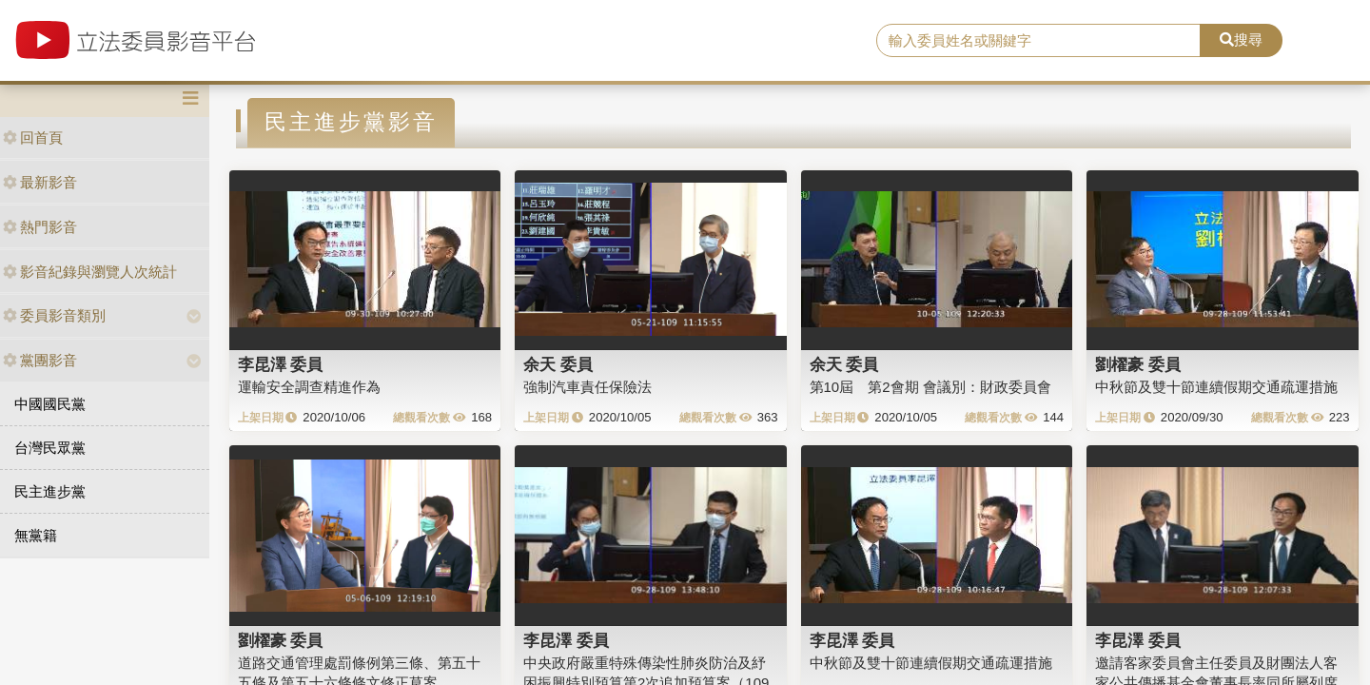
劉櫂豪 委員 (1138, 364)
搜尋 (1241, 39)
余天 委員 (558, 364)
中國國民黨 (50, 404)
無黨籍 (35, 535)
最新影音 (40, 182)
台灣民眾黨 (50, 448)
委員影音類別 (54, 315)
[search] (1038, 41)
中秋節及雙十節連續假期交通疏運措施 (1216, 387)
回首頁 (33, 137)
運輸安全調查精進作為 (309, 387)
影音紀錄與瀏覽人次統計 (90, 272)
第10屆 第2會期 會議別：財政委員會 (930, 387)
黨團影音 (40, 360)
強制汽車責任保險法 (587, 387)
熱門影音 (40, 227)
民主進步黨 (50, 491)
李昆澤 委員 (280, 364)
